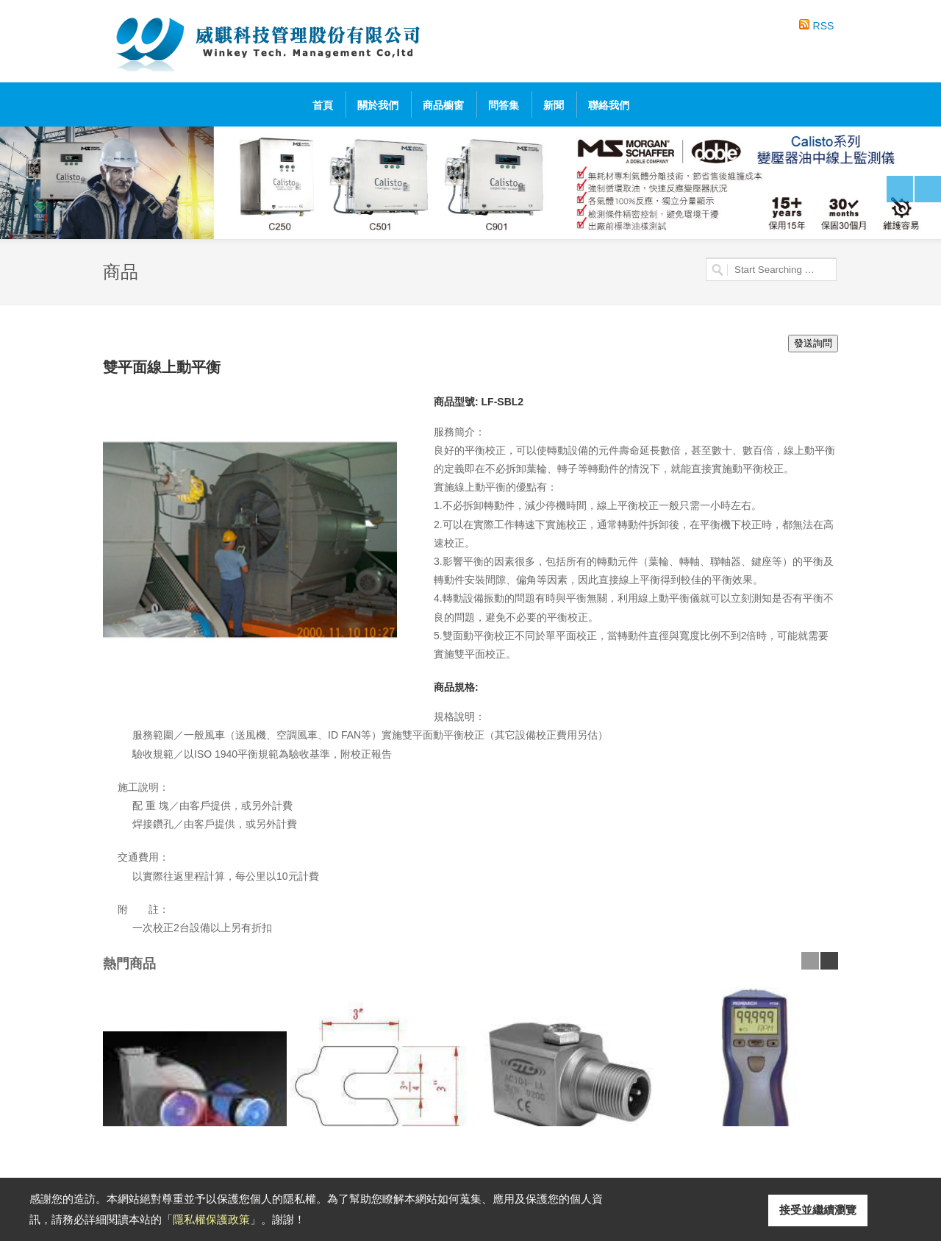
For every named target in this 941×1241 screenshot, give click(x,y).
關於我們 (377, 105)
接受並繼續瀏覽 (817, 1209)
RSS (823, 26)
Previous (900, 189)
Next (928, 189)
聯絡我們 (608, 105)
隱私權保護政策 (211, 1219)
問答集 (503, 105)
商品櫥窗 (443, 105)
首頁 (322, 105)
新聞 (553, 105)
